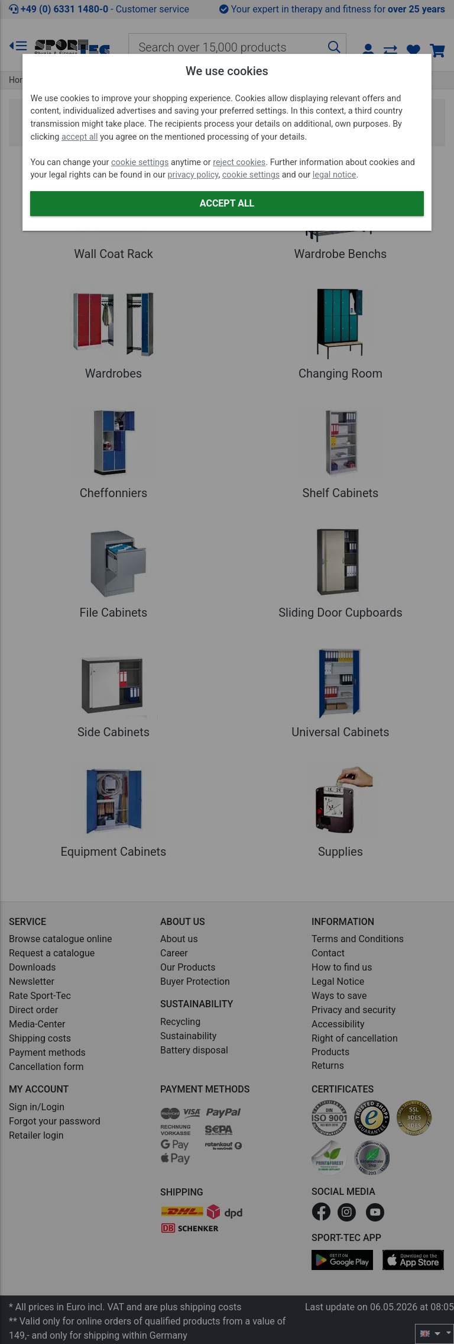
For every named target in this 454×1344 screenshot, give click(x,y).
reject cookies (239, 162)
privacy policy (192, 175)
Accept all (227, 203)
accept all (79, 137)
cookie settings (139, 162)
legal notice (334, 175)
